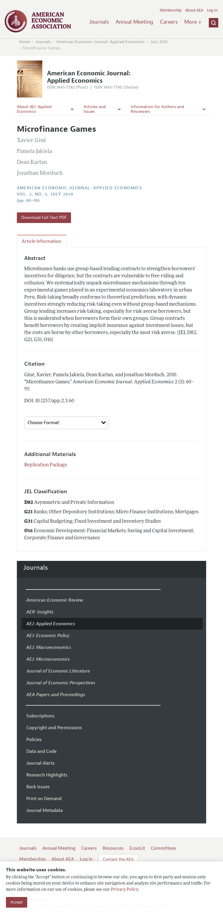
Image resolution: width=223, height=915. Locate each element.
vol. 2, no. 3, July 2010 (45, 194)
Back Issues (38, 787)
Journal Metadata (44, 810)
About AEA (194, 10)
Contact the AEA (118, 859)
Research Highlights (46, 775)
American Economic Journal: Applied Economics (100, 41)
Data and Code (41, 751)
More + (192, 22)
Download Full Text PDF (44, 217)
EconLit (137, 848)
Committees (163, 848)
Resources (113, 848)
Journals (99, 22)
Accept (16, 902)
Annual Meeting (134, 22)
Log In (212, 10)
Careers (169, 22)
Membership (171, 10)
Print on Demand (44, 799)
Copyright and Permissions (54, 728)
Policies (34, 740)
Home (24, 41)
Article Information (41, 241)
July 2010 (158, 41)
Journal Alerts (40, 763)
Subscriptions (40, 716)
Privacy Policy (124, 890)
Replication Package (45, 465)
